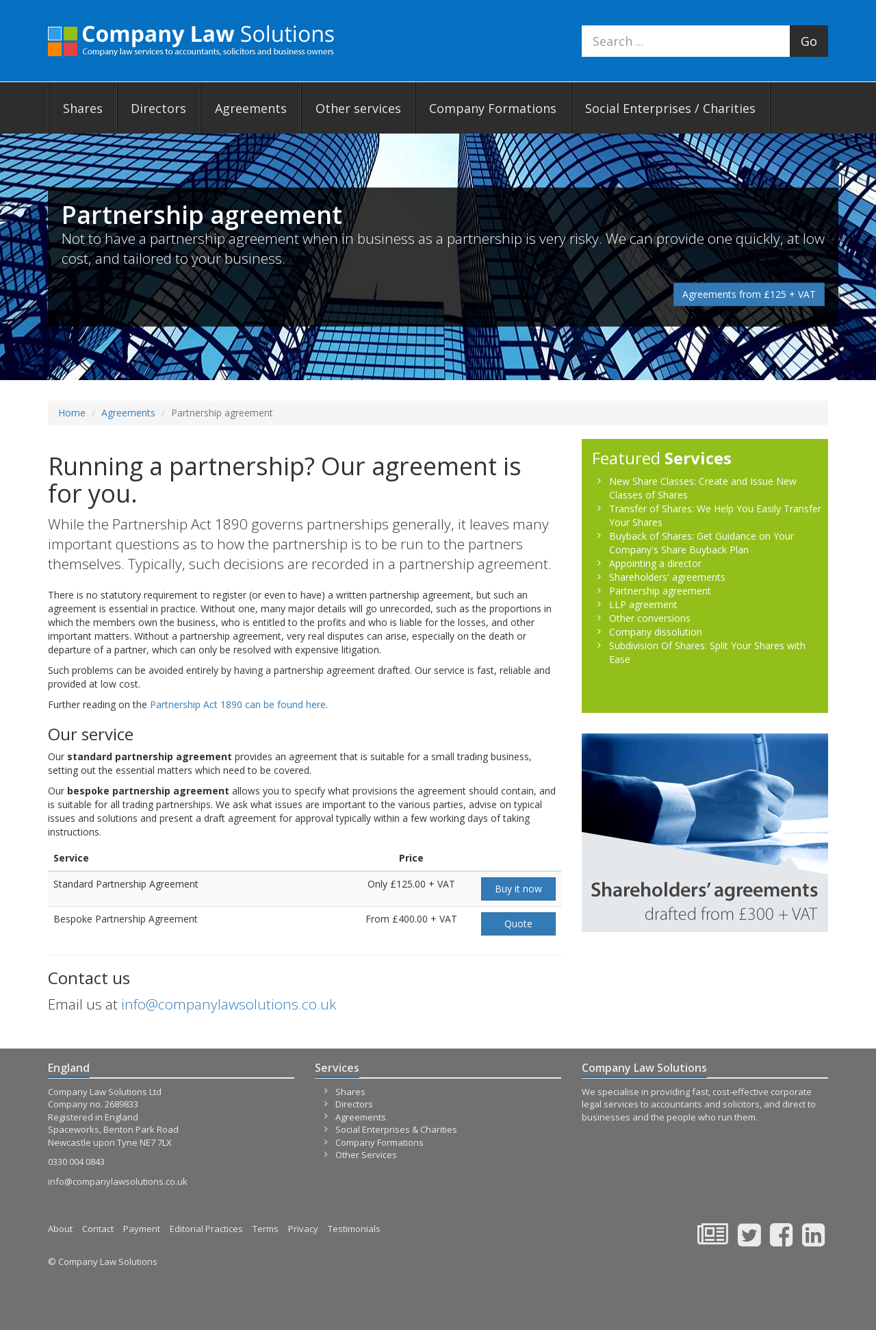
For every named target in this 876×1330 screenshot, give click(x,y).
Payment (141, 1228)
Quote (518, 923)
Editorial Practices (206, 1228)
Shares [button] (83, 108)
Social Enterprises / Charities (670, 108)
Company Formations (492, 108)
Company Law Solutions (191, 41)
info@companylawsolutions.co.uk (228, 1004)
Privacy (303, 1228)
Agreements (128, 412)
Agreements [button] (251, 108)
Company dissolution (655, 631)
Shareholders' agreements (667, 577)
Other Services (366, 1155)
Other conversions (650, 618)
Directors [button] (158, 108)
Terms (266, 1228)
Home (72, 412)
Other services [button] (358, 108)
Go (809, 41)
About (60, 1228)
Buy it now (518, 888)
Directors (354, 1104)
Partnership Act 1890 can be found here (238, 704)
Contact (98, 1228)
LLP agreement (643, 604)
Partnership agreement (660, 590)
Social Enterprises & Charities (396, 1129)
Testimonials (354, 1228)
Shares (350, 1092)
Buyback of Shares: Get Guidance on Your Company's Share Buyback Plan (701, 542)
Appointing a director (655, 563)
